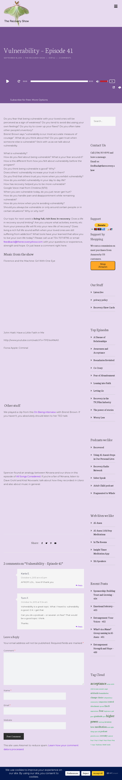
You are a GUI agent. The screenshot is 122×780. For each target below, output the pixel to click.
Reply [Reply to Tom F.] (80, 627)
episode (102, 706)
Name (7, 690)
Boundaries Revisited (103, 360)
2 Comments (65, 58)
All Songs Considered (28, 476)
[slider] (59, 81)
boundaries (103, 693)
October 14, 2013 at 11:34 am (34, 602)
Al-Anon (97, 522)
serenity (104, 735)
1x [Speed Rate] (112, 81)
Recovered (98, 447)
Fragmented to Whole (104, 493)
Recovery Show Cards (104, 307)
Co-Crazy (98, 367)
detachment (94, 706)
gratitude (98, 716)
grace (92, 716)
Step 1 (92, 740)
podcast (104, 731)
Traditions (99, 745)
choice (100, 697)
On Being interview (45, 412)
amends (101, 689)
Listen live (98, 292)
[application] (59, 81)
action (109, 684)
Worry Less (99, 417)
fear (101, 710)
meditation (101, 726)
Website (8, 720)
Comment (9, 650)
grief (104, 716)
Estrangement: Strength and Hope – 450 (103, 648)
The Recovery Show (35, 58)
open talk (97, 731)
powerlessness (95, 736)
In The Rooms (100, 542)
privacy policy (100, 299)
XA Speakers (99, 561)
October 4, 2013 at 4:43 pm (34, 577)
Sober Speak (99, 477)
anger (106, 689)
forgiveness (107, 711)
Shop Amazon (102, 265)
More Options (40, 99)
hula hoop (101, 722)
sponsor (110, 736)
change (93, 697)
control (110, 701)
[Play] (8, 81)
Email (7, 705)
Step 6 (110, 740)
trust (104, 744)
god (113, 711)
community (94, 702)
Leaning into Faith (102, 383)
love (92, 726)
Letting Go (98, 390)
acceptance (98, 683)
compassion (102, 702)
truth (108, 744)
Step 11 (97, 740)
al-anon (96, 689)
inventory (108, 722)
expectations (94, 711)
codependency (108, 698)
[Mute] (97, 81)
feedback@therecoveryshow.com (23, 241)
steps (93, 745)
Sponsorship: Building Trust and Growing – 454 (104, 594)
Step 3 (101, 740)
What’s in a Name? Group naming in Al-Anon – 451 (103, 633)
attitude (94, 692)
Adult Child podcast (103, 485)
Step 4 (106, 740)
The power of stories (103, 409)
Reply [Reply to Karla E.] (80, 585)
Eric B (107, 705)
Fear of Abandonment (104, 375)
